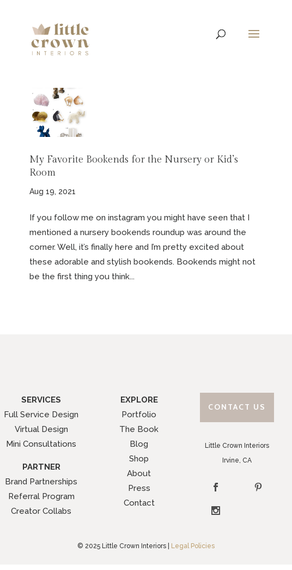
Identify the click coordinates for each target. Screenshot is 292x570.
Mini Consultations (41, 444)
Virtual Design (41, 429)
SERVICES (41, 400)
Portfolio (138, 414)
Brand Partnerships (41, 482)
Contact (139, 503)
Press (139, 488)
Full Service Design (41, 414)
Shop (139, 459)
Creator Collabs (41, 511)
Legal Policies (193, 546)
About (139, 473)
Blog (139, 444)
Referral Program (41, 496)
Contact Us (237, 407)
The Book (139, 429)
